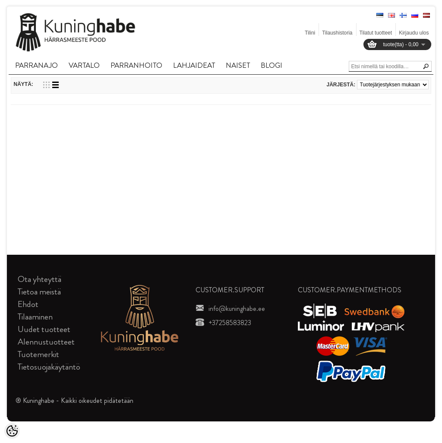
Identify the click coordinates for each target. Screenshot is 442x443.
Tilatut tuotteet (376, 33)
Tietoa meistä (39, 291)
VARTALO (84, 65)
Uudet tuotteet (44, 329)
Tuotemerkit (38, 354)
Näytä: (23, 84)
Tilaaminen (35, 316)
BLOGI (271, 65)
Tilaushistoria (337, 33)
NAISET (238, 65)
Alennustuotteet (46, 341)
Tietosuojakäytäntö (49, 367)
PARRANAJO (36, 65)
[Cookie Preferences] (12, 431)
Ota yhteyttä (39, 279)
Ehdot (28, 304)
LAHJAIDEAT (194, 65)
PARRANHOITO (136, 65)
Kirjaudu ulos (414, 33)
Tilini (310, 33)
